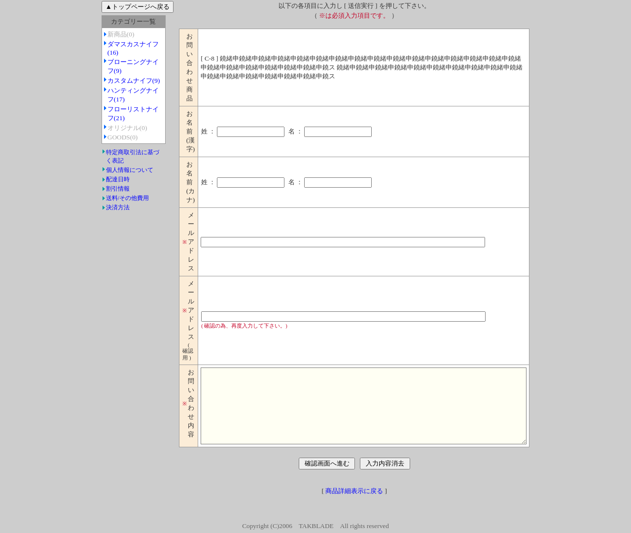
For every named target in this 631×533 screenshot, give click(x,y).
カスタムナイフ (114, 80)
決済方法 (98, 207)
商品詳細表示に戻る (354, 505)
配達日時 (98, 179)
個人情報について (110, 170)
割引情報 (98, 188)
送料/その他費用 (107, 198)
